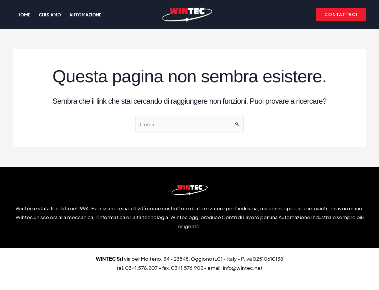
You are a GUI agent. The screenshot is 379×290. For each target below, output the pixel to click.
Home (24, 14)
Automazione (85, 14)
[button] (341, 14)
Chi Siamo (50, 14)
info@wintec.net (243, 268)
